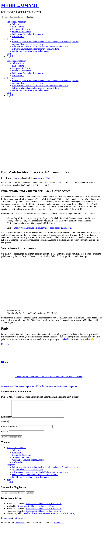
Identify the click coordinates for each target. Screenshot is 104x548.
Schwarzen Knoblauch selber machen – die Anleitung (35, 49)
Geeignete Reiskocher (21, 29)
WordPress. (20, 526)
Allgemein (39, 178)
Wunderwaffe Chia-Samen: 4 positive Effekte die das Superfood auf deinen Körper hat (39, 386)
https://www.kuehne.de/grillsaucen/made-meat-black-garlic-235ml (43, 228)
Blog (9, 54)
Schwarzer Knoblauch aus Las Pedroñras (43, 507)
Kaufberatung (18, 27)
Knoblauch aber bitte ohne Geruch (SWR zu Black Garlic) (49, 516)
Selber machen (18, 24)
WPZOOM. (59, 526)
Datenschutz (19, 521)
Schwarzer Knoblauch (16, 22)
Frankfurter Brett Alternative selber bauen (30, 51)
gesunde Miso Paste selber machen (27, 44)
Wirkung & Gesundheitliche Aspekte (28, 34)
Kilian (14, 178)
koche (66, 339)
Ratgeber (11, 39)
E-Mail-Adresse (9, 430)
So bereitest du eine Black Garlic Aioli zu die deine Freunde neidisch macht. (48, 376)
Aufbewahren (18, 36)
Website (4, 435)
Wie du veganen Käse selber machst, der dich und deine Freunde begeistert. (45, 41)
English (10, 56)
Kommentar (6, 420)
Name (4, 425)
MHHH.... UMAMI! (20, 5)
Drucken (5, 344)
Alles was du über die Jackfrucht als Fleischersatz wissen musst (40, 46)
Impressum (6, 521)
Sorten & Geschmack (21, 31)
